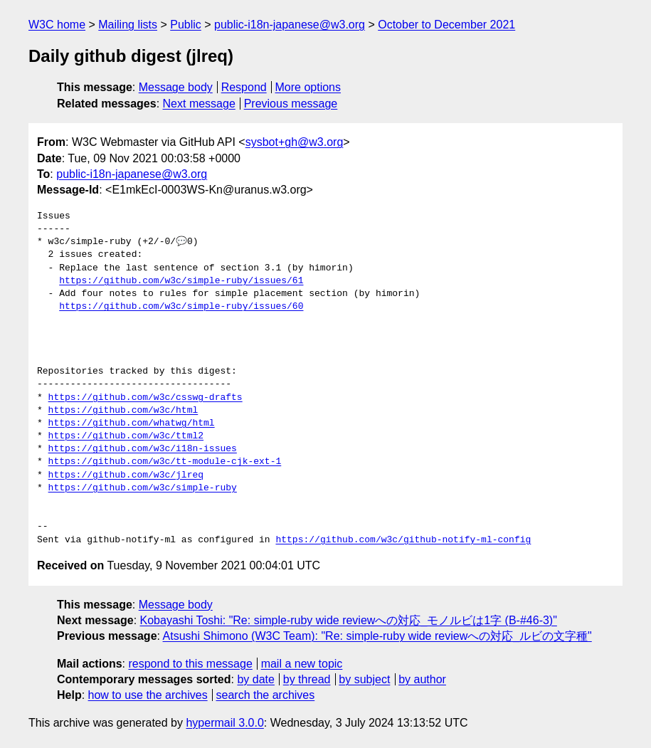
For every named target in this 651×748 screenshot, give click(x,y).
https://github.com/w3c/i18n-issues (142, 449)
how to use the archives (148, 695)
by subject (364, 679)
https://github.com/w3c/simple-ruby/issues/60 (181, 306)
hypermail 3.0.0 (224, 723)
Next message (199, 104)
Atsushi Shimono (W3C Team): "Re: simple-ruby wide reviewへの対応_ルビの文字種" (377, 636)
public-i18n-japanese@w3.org (289, 25)
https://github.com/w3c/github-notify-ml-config (403, 540)
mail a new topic (302, 664)
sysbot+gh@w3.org (294, 142)
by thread (307, 679)
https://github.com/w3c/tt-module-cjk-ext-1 (165, 461)
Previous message (291, 104)
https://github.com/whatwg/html (131, 423)
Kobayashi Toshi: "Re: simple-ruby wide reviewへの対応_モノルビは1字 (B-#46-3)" (348, 620)
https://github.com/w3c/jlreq (125, 475)
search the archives (265, 695)
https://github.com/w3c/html (123, 410)
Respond (244, 87)
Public (185, 25)
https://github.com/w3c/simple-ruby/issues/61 (181, 281)
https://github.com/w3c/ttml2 (125, 436)
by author (422, 679)
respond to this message (190, 664)
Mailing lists (127, 25)
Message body (176, 87)
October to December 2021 (446, 25)
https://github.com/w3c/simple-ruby (142, 488)
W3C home (56, 25)
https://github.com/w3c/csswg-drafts (145, 397)
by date (255, 679)
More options (308, 87)
